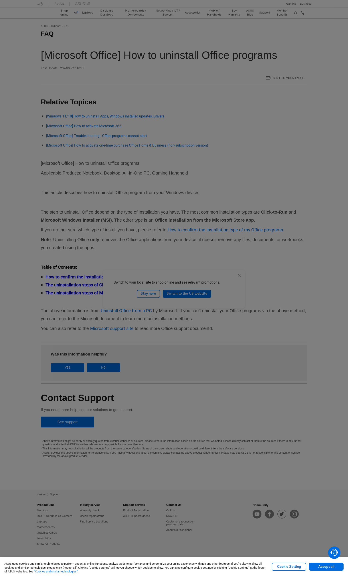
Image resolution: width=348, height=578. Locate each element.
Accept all (326, 566)
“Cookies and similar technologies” (56, 571)
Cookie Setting (289, 566)
